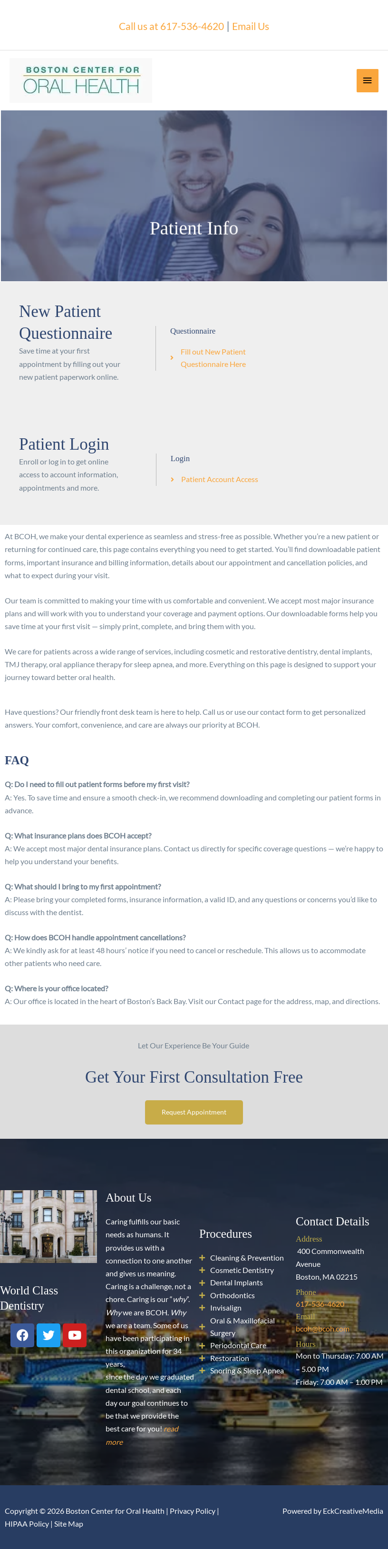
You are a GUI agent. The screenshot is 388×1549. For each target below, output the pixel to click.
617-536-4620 (320, 1303)
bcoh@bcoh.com (322, 1328)
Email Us (259, 24)
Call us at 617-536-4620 (168, 24)
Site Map (68, 1523)
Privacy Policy (192, 1510)
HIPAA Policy (27, 1523)
